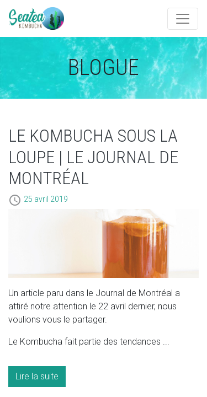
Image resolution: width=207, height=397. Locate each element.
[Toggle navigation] (182, 19)
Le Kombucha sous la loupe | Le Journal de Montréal (93, 157)
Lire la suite (37, 376)
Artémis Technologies (36, 18)
